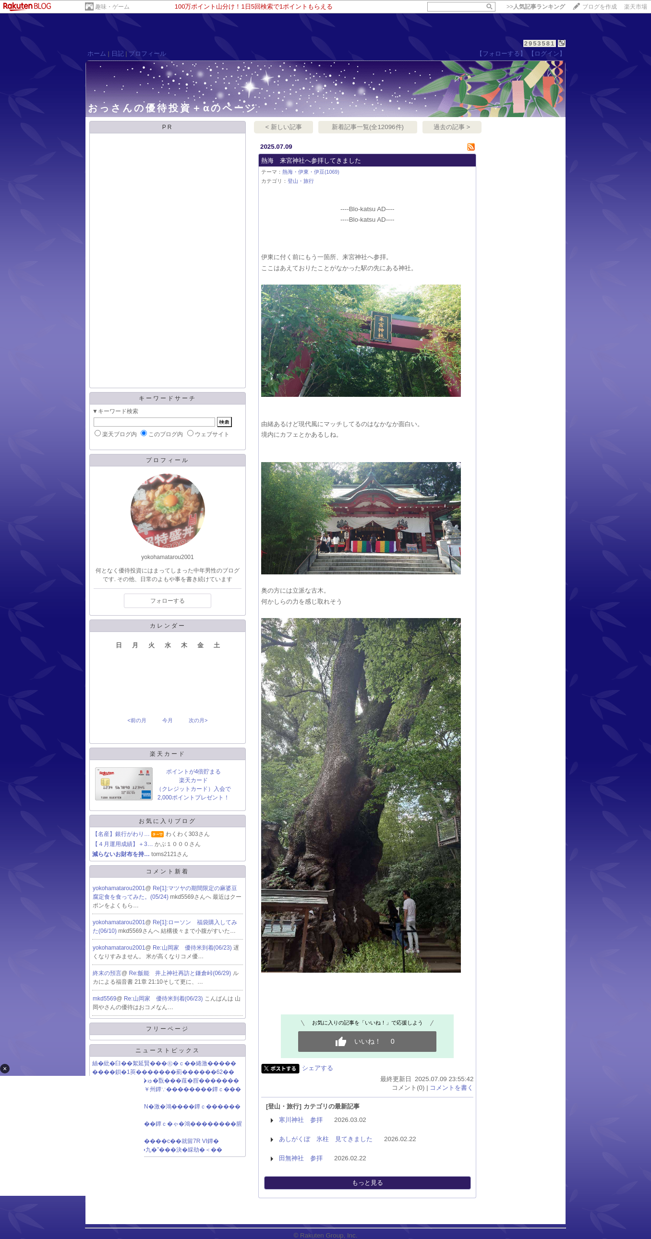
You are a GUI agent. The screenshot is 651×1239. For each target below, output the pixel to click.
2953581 (539, 43)
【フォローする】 (501, 53)
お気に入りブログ (167, 821)
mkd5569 (104, 998)
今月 (167, 720)
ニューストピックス (167, 1050)
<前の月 (136, 720)
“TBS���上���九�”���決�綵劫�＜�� (157, 1149)
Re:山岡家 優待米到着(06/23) (193, 947)
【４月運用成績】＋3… (122, 844)
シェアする (317, 1068)
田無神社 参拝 (301, 1158)
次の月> (198, 720)
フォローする (167, 600)
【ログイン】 (547, 53)
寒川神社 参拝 (301, 1119)
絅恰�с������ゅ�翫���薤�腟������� (165, 1080)
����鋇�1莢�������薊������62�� (163, 1072)
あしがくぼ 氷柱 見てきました (326, 1139)
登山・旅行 (301, 181)
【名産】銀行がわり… (121, 834)
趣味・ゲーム (112, 6)
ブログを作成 (599, 6)
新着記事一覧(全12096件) (368, 127)
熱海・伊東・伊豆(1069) (310, 172)
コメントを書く (451, 1087)
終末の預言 (107, 973)
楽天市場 (635, 6)
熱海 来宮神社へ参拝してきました (311, 160)
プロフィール (147, 53)
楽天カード (168, 754)
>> (535, 6)
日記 (117, 53)
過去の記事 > (452, 127)
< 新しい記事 (283, 127)
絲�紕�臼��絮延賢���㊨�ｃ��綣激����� (164, 1063)
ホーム (96, 53)
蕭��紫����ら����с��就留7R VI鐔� (155, 1141)
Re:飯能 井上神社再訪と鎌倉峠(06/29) (181, 973)
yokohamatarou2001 (119, 888)
